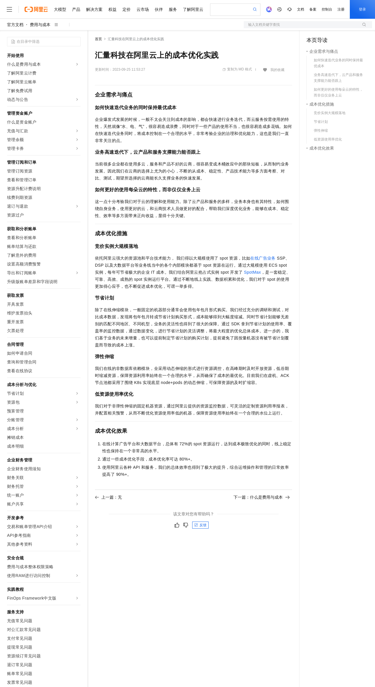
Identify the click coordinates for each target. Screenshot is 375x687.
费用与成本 (40, 24)
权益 (112, 9)
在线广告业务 (262, 258)
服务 (173, 9)
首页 (98, 39)
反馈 (200, 525)
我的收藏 (277, 70)
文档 (300, 9)
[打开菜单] (9, 9)
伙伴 (159, 9)
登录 (362, 9)
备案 (312, 9)
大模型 (60, 9)
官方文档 (15, 24)
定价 (126, 9)
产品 (76, 9)
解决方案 (94, 9)
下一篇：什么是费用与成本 (261, 497)
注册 (341, 9)
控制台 (327, 9)
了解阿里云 (193, 9)
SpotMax (252, 272)
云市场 (143, 9)
